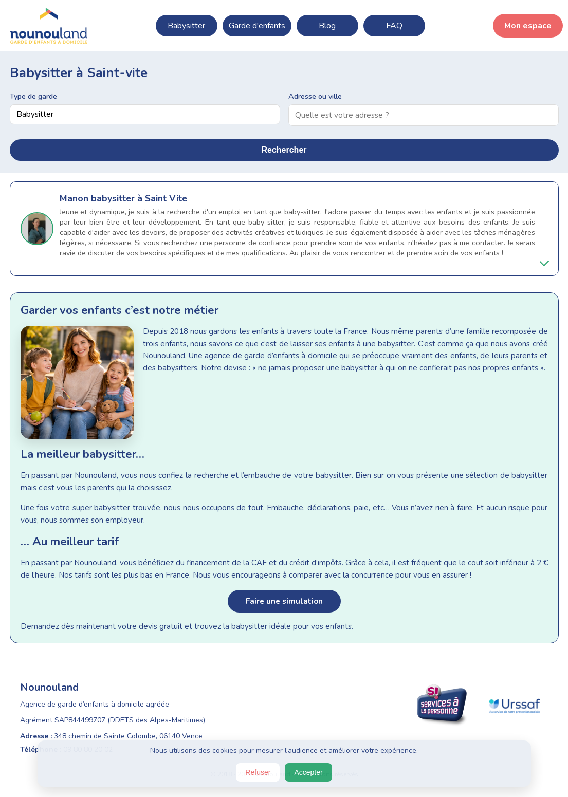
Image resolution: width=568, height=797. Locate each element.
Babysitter (186, 25)
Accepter (308, 772)
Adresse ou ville (315, 96)
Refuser (257, 772)
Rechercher (283, 149)
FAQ (394, 25)
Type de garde (33, 96)
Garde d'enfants (257, 25)
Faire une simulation (284, 601)
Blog (327, 25)
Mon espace (528, 25)
